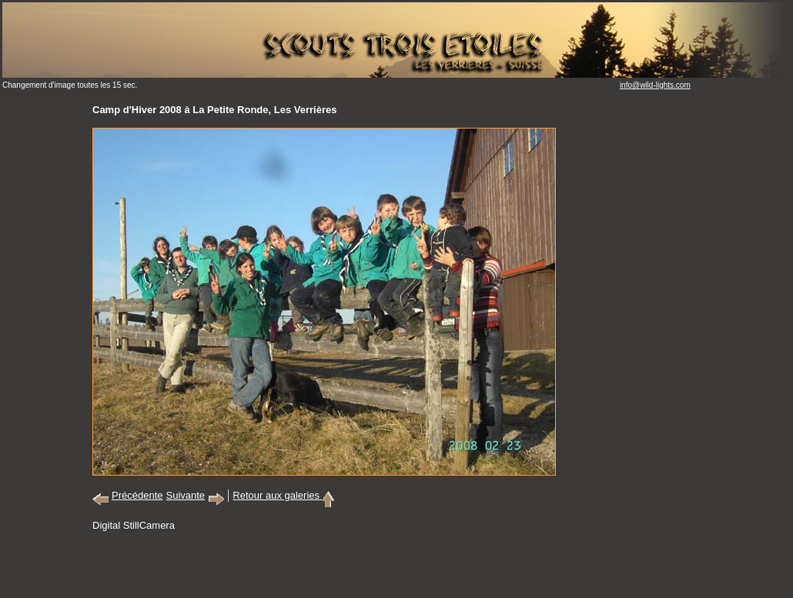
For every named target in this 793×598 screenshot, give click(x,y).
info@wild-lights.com (655, 85)
